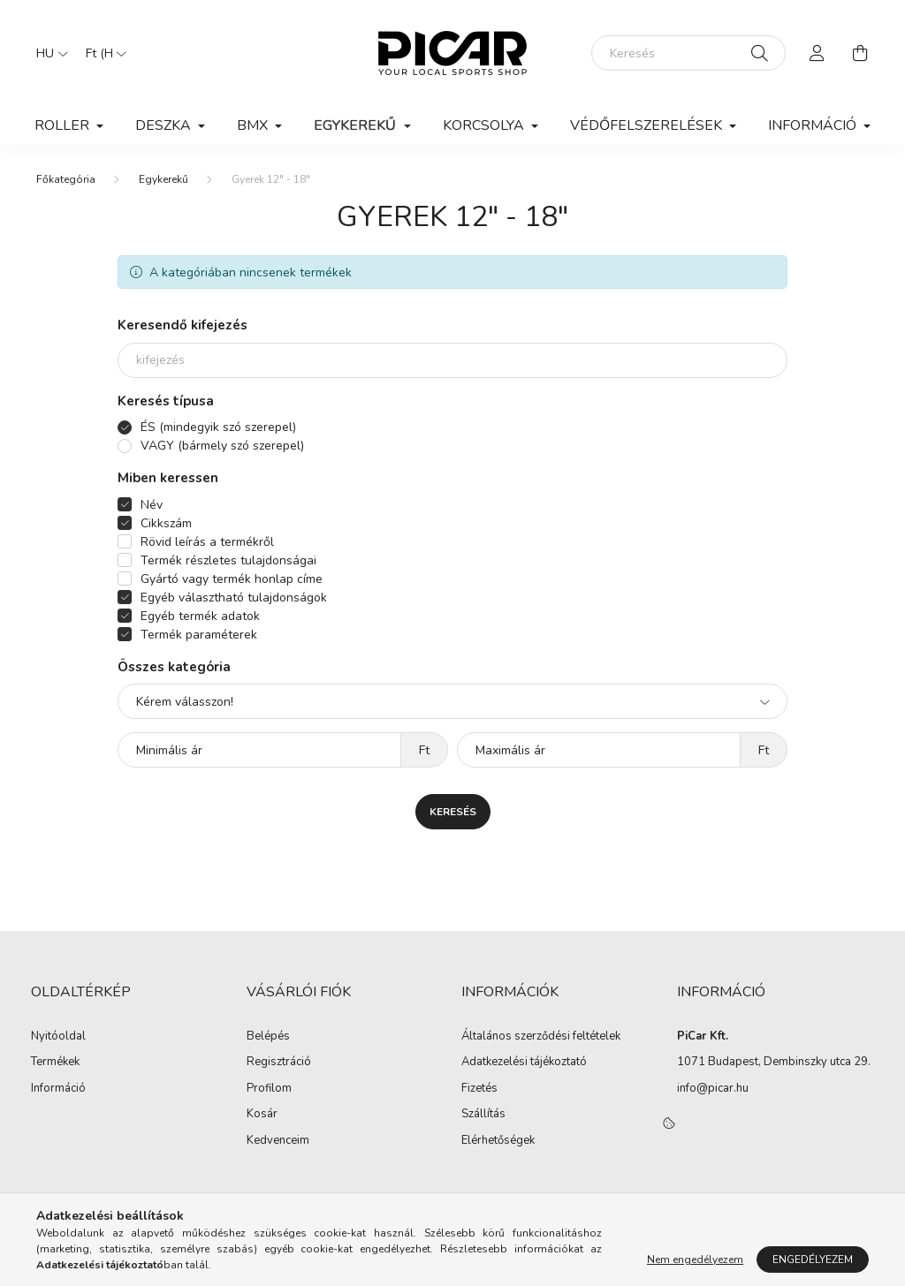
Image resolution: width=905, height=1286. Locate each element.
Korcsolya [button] (485, 125)
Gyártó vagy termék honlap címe (232, 579)
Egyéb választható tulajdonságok (234, 597)
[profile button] (817, 53)
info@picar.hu (713, 1088)
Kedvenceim (278, 1141)
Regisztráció (279, 1062)
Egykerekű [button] (356, 125)
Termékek (55, 1062)
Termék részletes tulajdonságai (228, 560)
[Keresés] (688, 53)
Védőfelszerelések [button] (648, 125)
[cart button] (860, 53)
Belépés (268, 1037)
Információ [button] (814, 125)
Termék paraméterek (199, 634)
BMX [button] (254, 125)
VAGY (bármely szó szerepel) (222, 445)
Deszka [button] (164, 125)
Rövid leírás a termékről (207, 541)
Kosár (262, 1115)
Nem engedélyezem (695, 1259)
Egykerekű (163, 179)
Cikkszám (166, 523)
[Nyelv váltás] (47, 53)
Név (152, 504)
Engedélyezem (812, 1259)
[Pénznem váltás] (101, 53)
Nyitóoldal (58, 1037)
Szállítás (483, 1115)
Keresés (453, 812)
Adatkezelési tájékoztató (524, 1062)
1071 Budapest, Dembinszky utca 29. (774, 1062)
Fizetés (479, 1089)
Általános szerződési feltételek (540, 1037)
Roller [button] (63, 125)
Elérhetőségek (498, 1141)
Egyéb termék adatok (200, 616)
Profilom (269, 1089)
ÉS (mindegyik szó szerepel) (218, 427)
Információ (58, 1089)
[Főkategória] (65, 179)
